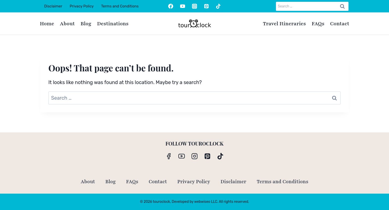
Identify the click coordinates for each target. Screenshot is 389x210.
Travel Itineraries (284, 24)
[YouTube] (183, 6)
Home (47, 24)
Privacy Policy (82, 6)
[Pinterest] (206, 6)
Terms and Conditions (119, 6)
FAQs (318, 24)
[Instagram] (194, 6)
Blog (85, 24)
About (67, 24)
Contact (339, 24)
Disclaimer (53, 6)
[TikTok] (218, 6)
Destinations (113, 24)
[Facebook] (171, 6)
